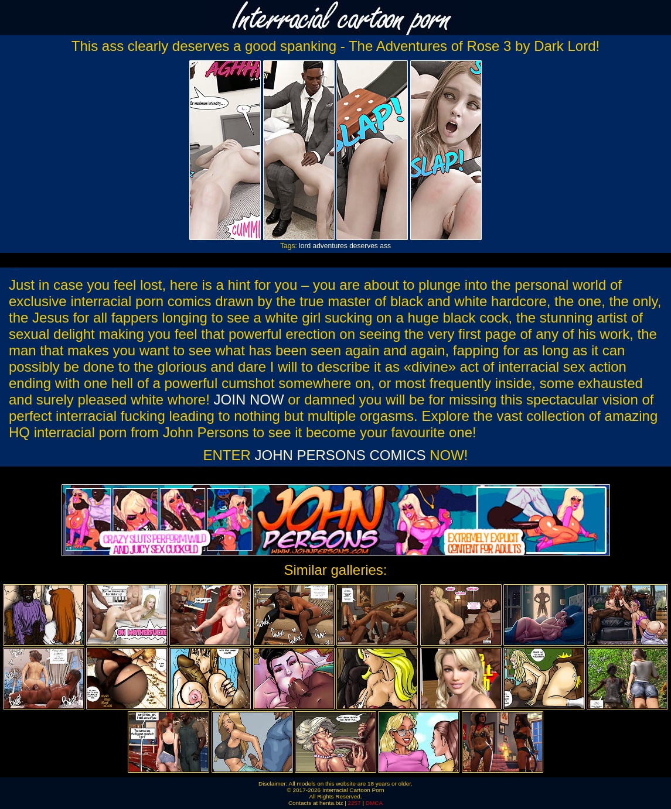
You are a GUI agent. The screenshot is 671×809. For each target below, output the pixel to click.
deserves (363, 246)
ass (385, 246)
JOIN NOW (249, 399)
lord (305, 246)
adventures (329, 246)
